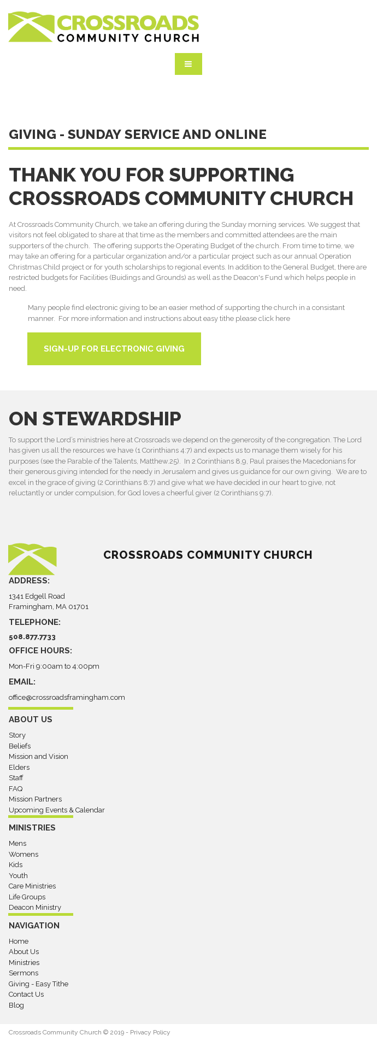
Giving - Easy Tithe (38, 984)
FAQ (15, 789)
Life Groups (27, 897)
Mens (17, 843)
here (282, 318)
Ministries (24, 962)
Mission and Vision (38, 756)
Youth (18, 876)
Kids (15, 865)
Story (17, 735)
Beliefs (20, 746)
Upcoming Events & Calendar (57, 810)
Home (18, 941)
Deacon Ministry (35, 907)
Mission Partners (35, 799)
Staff (16, 778)
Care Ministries (32, 886)
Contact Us (26, 994)
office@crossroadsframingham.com (67, 697)
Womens (23, 854)
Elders (19, 767)
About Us (24, 952)
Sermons (23, 973)
